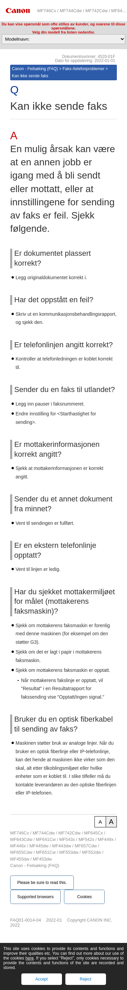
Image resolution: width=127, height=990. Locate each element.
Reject (85, 979)
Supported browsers (35, 896)
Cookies (84, 896)
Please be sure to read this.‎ (42, 882)
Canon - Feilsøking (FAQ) (35, 68)
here (29, 958)
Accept (41, 979)
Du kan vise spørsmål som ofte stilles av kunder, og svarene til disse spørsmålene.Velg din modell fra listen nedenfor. (63, 28)
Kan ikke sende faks (30, 76)
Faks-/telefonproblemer (83, 68)
